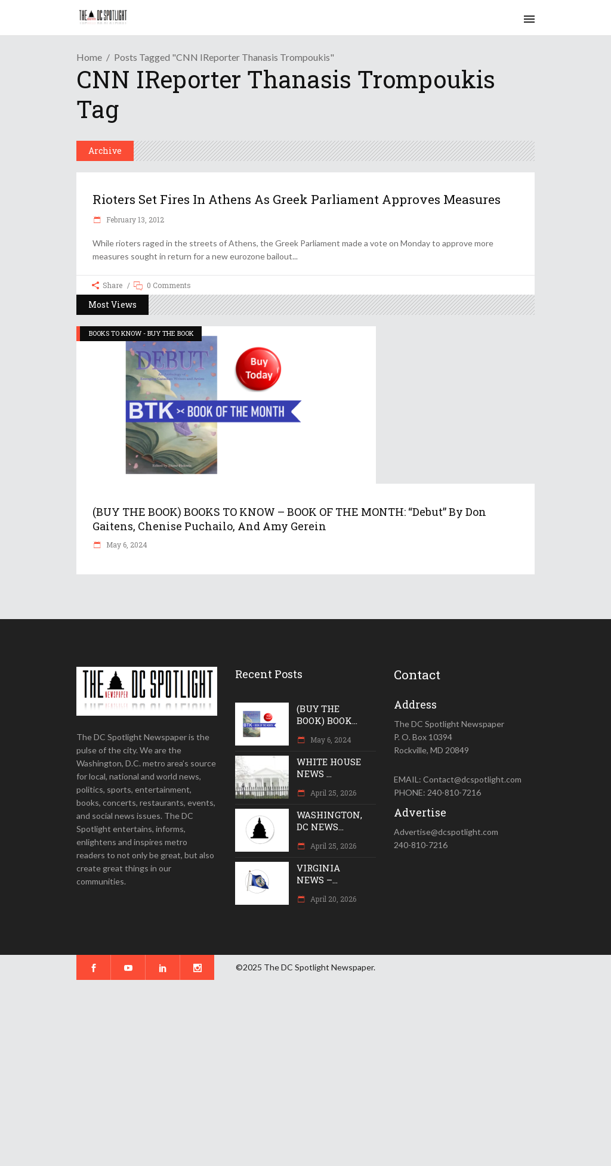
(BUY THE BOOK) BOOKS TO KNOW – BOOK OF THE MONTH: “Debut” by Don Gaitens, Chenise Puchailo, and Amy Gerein (289, 519)
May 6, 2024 (125, 544)
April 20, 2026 (332, 899)
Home (89, 57)
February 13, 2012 (134, 219)
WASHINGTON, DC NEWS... (329, 821)
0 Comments (169, 285)
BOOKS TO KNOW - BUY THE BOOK (141, 333)
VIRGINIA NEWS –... (318, 874)
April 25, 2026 (332, 792)
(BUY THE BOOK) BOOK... (327, 714)
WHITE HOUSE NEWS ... (329, 768)
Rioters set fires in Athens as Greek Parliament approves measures (296, 199)
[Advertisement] (305, 1072)
